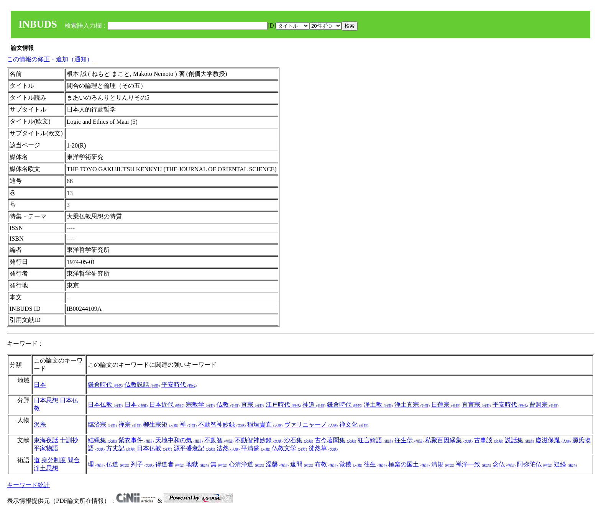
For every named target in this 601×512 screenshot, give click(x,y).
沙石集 (298, 440)
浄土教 (378, 404)
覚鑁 (350, 464)
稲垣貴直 (264, 424)
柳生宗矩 (160, 424)
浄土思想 (46, 468)
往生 (375, 464)
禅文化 (353, 424)
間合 (73, 460)
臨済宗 (102, 424)
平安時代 (179, 384)
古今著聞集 (335, 440)
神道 (313, 404)
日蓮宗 (445, 404)
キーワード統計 (28, 485)
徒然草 (323, 448)
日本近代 (166, 404)
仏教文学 (289, 448)
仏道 (117, 464)
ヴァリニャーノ (311, 424)
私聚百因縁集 (449, 440)
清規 (442, 464)
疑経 (565, 464)
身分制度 (53, 460)
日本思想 (46, 400)
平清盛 (255, 448)
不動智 (218, 440)
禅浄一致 (473, 464)
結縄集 (102, 440)
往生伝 (409, 440)
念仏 (504, 464)
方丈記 (120, 448)
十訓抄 (69, 440)
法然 (228, 448)
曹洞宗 (543, 404)
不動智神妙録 (222, 424)
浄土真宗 (412, 404)
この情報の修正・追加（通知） (50, 59)
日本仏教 (105, 404)
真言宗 (476, 404)
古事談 (488, 440)
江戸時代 (283, 404)
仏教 (228, 404)
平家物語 (46, 448)
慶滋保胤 (553, 440)
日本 (40, 384)
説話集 (519, 440)
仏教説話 (142, 384)
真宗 (252, 404)
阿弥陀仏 (534, 464)
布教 (326, 464)
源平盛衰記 (194, 448)
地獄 (197, 464)
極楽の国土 (409, 464)
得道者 (169, 464)
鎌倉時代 (105, 384)
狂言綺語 (375, 440)
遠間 (301, 464)
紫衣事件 (136, 440)
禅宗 (129, 424)
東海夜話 (46, 440)
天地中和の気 (179, 440)
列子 (142, 464)
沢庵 (40, 424)
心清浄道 (246, 464)
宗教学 (200, 404)
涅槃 (277, 464)
